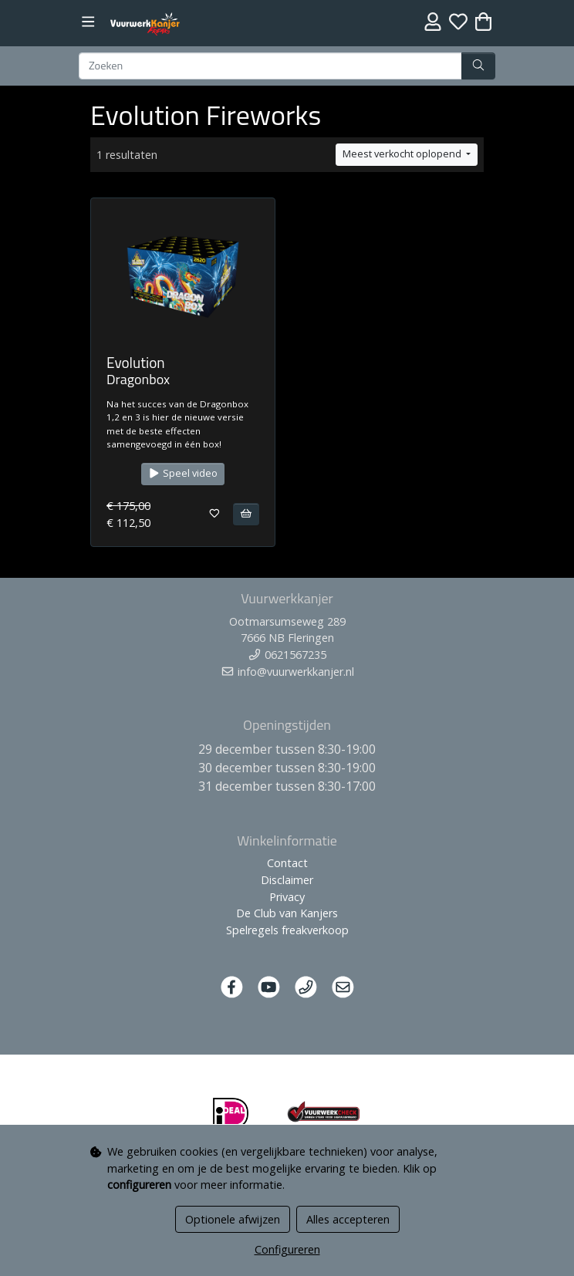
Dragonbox (138, 379)
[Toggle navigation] (88, 22)
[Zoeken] (270, 66)
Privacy (287, 896)
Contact (287, 863)
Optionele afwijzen (232, 1219)
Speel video (183, 473)
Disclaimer (287, 880)
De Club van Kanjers (287, 913)
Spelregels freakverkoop (287, 930)
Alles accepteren (348, 1219)
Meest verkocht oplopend (403, 153)
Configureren (287, 1249)
